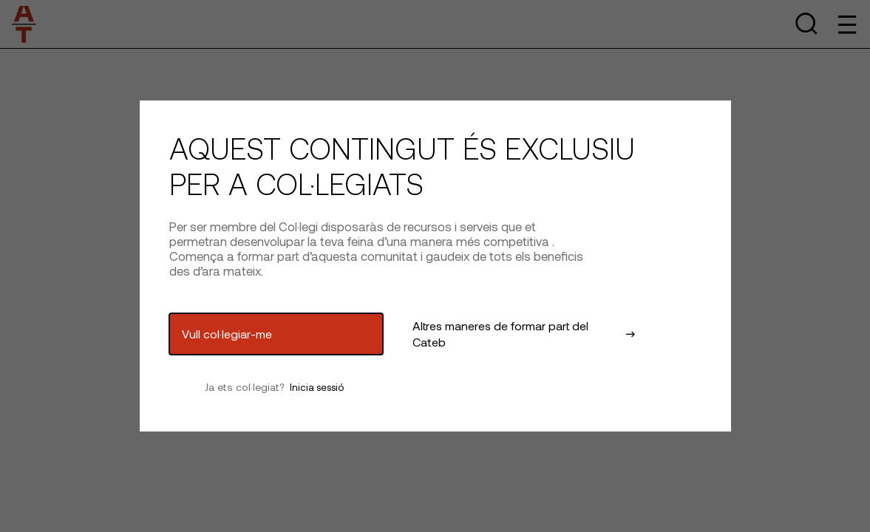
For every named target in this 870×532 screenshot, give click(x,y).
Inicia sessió (317, 387)
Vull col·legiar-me (227, 334)
